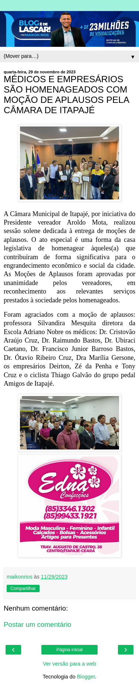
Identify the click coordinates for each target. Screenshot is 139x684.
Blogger (86, 677)
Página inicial (70, 649)
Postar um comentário (37, 624)
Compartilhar (23, 588)
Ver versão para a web (69, 664)
